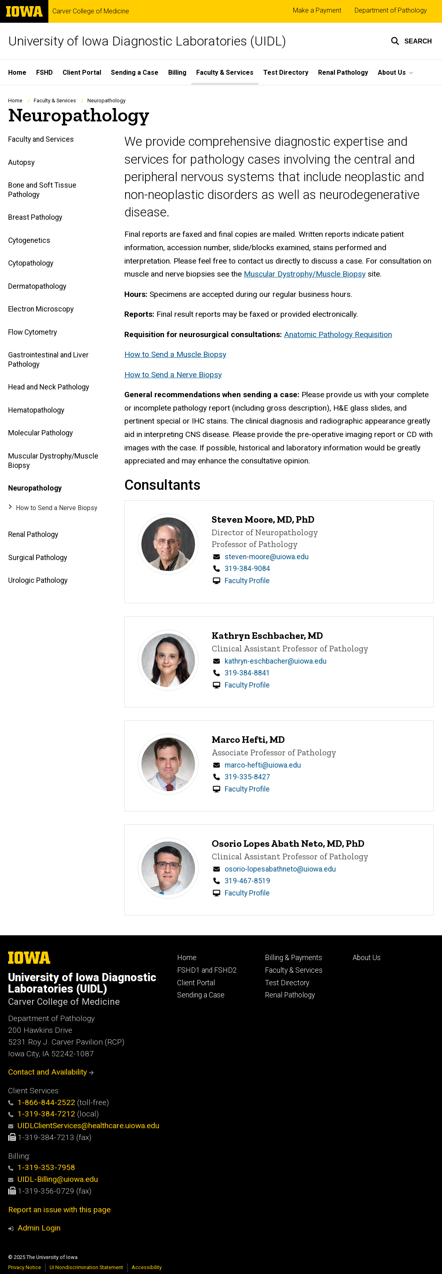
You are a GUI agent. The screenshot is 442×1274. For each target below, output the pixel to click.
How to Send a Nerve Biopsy (57, 508)
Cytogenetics (29, 240)
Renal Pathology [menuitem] (343, 72)
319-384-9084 (247, 569)
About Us (367, 958)
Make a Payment (317, 10)
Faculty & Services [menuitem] (225, 72)
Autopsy (21, 162)
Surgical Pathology (37, 558)
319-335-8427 (247, 777)
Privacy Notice (24, 1267)
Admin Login (39, 1228)
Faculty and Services (41, 139)
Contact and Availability (50, 1072)
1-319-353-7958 (41, 1167)
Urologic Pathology (37, 580)
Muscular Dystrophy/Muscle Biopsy (53, 460)
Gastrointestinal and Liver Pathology (48, 359)
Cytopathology (30, 264)
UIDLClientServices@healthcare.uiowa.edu (83, 1125)
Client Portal (196, 983)
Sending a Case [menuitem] (134, 72)
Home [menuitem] (17, 72)
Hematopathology (36, 410)
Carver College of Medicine (90, 11)
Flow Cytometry (32, 332)
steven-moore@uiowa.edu (267, 557)
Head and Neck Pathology (48, 387)
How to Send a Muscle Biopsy (175, 354)
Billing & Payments (293, 958)
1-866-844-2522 (41, 1102)
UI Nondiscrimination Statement (86, 1267)
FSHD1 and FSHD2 (207, 970)
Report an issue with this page (59, 1209)
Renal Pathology (33, 534)
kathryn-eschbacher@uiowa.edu (276, 661)
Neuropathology (35, 488)
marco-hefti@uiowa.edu (263, 765)
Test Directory (287, 983)
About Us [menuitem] (392, 72)
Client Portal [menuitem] (82, 72)
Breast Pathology (35, 218)
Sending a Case (201, 995)
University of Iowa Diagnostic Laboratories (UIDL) (147, 41)
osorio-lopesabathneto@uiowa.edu (280, 869)
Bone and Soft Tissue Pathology (42, 190)
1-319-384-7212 (41, 1113)
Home (15, 100)
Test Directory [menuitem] (285, 72)
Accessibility (147, 1267)
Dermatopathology (37, 286)
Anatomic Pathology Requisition (338, 334)
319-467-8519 (247, 881)
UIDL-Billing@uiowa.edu (53, 1179)
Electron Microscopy (41, 309)
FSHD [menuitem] (44, 72)
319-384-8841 (247, 673)
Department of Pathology (391, 10)
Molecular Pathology (40, 433)
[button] (411, 41)
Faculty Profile (247, 581)
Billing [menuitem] (177, 72)
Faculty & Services (55, 100)
